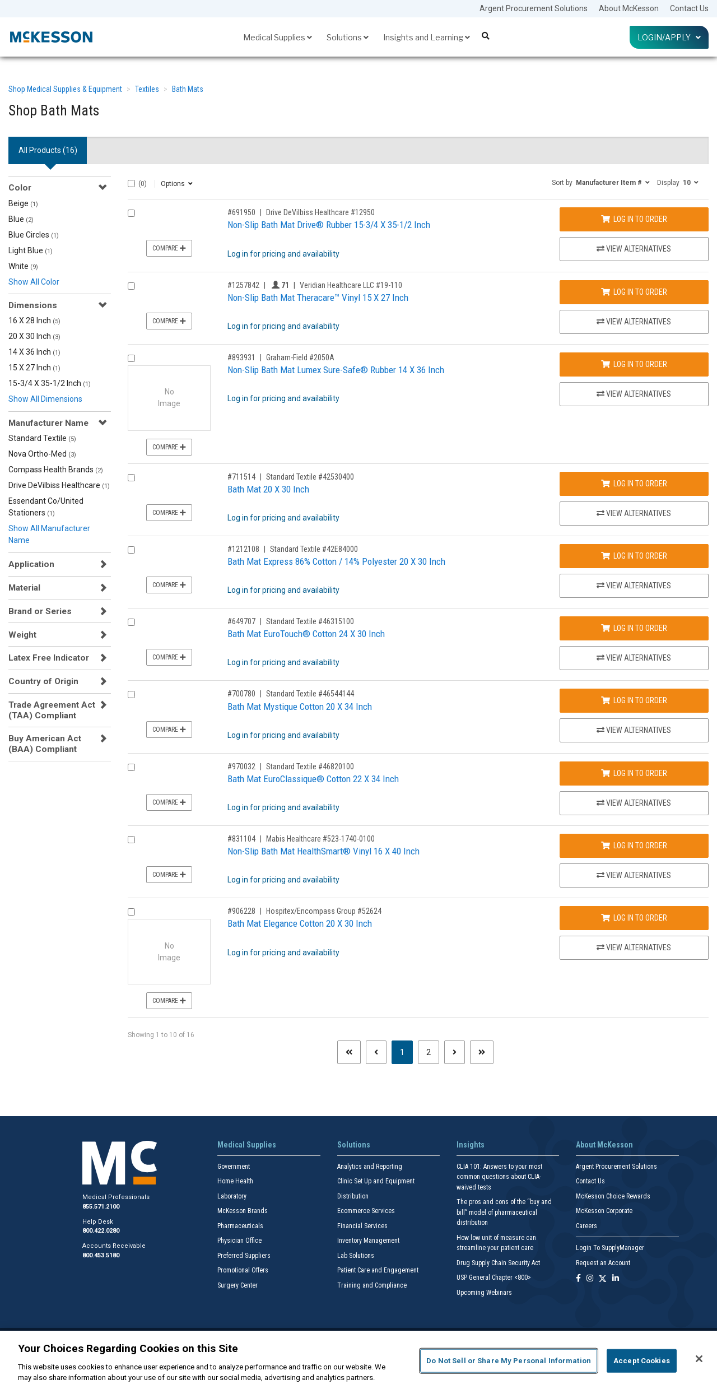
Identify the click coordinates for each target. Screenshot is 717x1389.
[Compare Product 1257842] (131, 286)
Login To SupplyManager (610, 1248)
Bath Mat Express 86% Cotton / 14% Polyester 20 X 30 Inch (336, 561)
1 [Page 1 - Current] (406, 1051)
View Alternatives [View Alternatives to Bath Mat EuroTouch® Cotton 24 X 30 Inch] (634, 657)
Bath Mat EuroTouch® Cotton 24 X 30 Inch (306, 633)
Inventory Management (368, 1240)
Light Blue (30, 250)
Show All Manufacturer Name (49, 534)
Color (19, 188)
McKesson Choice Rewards (613, 1196)
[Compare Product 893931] (131, 358)
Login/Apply (669, 37)
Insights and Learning (426, 37)
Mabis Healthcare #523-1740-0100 (320, 838)
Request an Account (603, 1263)
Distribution (353, 1196)
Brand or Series (40, 611)
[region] (358, 1360)
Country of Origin (43, 681)
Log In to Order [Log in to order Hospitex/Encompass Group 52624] (634, 917)
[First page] (349, 1052)
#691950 (241, 212)
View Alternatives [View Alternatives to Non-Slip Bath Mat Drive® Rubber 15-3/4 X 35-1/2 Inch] (634, 248)
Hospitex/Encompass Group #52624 (323, 911)
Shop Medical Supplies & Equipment (65, 89)
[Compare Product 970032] (131, 767)
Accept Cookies (641, 1361)
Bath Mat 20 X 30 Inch (268, 489)
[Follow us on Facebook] (578, 1279)
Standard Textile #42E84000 (314, 549)
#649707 (241, 621)
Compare (169, 248)
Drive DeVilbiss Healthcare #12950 (320, 212)
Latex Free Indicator (48, 658)
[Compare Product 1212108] (131, 550)
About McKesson (629, 8)
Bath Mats (187, 89)
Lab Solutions (355, 1256)
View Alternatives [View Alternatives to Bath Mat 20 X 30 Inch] (634, 513)
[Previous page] (376, 1052)
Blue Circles (33, 234)
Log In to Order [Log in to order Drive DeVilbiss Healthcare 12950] (634, 219)
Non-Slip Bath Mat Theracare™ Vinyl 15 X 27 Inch (317, 297)
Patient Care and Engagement (377, 1270)
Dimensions (32, 305)
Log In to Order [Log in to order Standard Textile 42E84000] (634, 555)
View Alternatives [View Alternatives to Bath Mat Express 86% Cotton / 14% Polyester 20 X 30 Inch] (634, 585)
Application (31, 564)
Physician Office (239, 1240)
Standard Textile (42, 438)
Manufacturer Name (48, 423)
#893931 (241, 357)
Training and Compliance (372, 1285)
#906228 (241, 911)
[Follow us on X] (603, 1279)
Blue (21, 219)
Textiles (147, 89)
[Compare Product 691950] (131, 213)
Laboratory (231, 1196)
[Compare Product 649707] (131, 622)
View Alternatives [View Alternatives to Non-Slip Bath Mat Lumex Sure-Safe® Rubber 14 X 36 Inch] (634, 393)
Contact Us (689, 8)
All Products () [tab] (47, 150)
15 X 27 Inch (34, 367)
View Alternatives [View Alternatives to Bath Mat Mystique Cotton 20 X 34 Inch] (634, 730)
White (23, 266)
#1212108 (243, 549)
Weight (22, 635)
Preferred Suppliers (244, 1256)
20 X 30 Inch (34, 336)
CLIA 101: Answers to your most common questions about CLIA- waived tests (499, 1177)
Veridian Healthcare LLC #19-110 (351, 285)
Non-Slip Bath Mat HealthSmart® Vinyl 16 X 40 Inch (323, 851)
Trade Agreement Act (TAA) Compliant (51, 710)
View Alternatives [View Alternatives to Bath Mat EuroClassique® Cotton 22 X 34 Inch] (634, 802)
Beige (23, 203)
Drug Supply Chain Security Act (498, 1263)
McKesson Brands (242, 1211)
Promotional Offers (242, 1270)
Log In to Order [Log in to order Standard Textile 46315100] (634, 628)
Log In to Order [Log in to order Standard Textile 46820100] (634, 773)
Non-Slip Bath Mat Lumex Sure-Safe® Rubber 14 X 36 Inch (335, 369)
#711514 (241, 476)
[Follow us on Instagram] (589, 1279)
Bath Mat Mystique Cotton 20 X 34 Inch (299, 706)
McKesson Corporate (604, 1211)
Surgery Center (237, 1285)
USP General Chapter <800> (494, 1277)
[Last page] (481, 1052)
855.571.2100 (100, 1206)
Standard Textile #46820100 (310, 766)
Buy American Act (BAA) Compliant (44, 743)
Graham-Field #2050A (300, 357)
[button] (601, 182)
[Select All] (131, 183)
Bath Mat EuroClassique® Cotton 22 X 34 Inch (313, 778)
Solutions (348, 37)
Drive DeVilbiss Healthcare (59, 485)
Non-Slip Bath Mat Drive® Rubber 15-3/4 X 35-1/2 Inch (328, 224)
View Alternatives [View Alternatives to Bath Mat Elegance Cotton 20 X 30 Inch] (634, 947)
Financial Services (362, 1226)
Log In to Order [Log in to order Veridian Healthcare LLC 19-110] (634, 291)
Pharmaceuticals (240, 1226)
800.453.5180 (100, 1255)
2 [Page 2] (428, 1052)
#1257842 (243, 285)
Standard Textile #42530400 (310, 476)
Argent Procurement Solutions (533, 8)
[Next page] (454, 1052)
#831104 (241, 838)
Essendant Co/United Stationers (45, 506)
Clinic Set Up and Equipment (376, 1181)
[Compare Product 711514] (131, 477)
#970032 (241, 766)
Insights (471, 1144)
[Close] (699, 1358)
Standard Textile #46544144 (310, 693)
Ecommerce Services (366, 1211)
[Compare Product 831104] (131, 839)
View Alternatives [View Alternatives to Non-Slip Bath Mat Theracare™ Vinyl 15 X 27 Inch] (634, 321)
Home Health (235, 1181)
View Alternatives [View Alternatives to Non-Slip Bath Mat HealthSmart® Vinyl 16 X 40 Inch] (634, 875)
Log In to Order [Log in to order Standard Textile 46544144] (634, 700)
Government (233, 1166)
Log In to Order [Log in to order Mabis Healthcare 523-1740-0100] (634, 845)
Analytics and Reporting (369, 1166)
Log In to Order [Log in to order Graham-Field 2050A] (634, 364)
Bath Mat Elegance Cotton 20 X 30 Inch (299, 923)
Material (24, 588)
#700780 (241, 693)
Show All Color (33, 281)
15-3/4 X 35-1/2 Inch (49, 383)
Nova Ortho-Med (42, 453)
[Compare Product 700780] (131, 694)
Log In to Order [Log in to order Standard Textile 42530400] (634, 483)
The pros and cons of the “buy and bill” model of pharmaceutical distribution (504, 1212)
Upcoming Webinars (484, 1293)
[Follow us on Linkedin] (615, 1279)
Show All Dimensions (45, 398)
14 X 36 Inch (34, 351)
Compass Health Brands (55, 469)
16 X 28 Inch (34, 320)
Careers (586, 1226)
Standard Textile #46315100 (310, 621)
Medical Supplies (277, 37)
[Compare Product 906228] (131, 912)
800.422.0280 (100, 1230)
